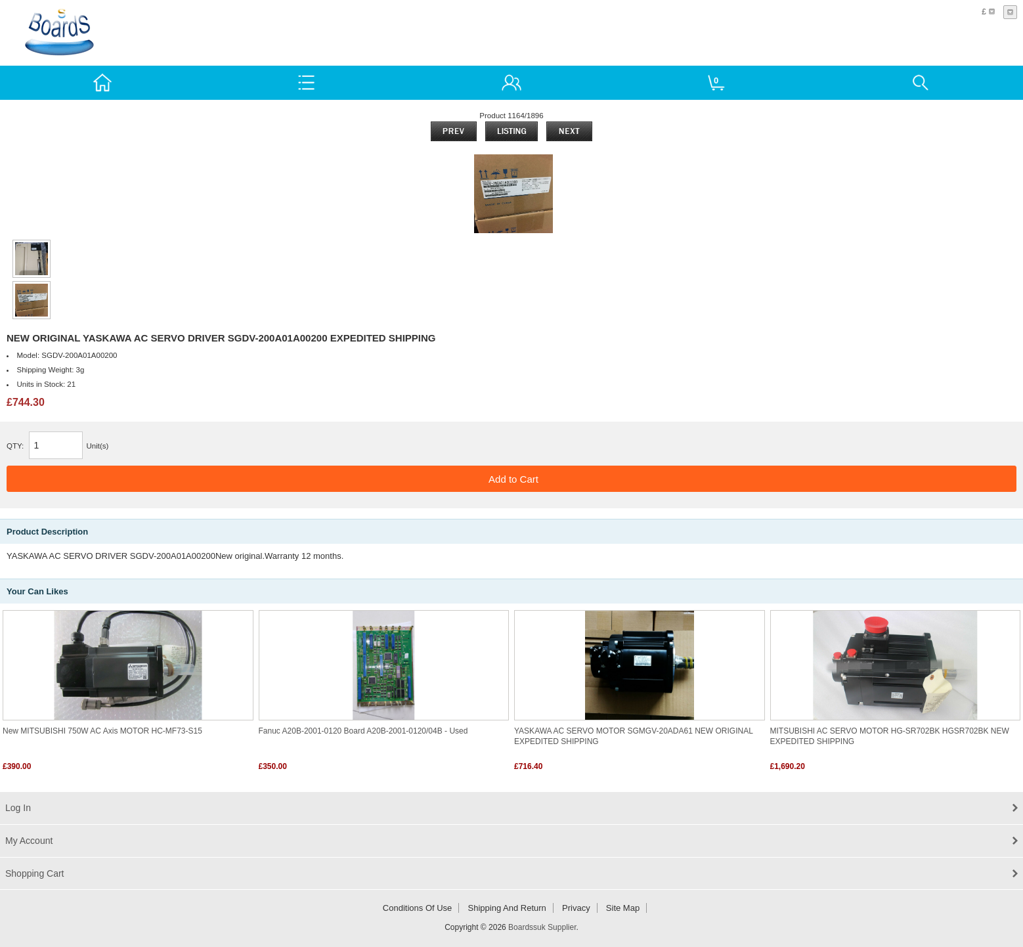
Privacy (576, 908)
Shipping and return (507, 908)
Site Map (623, 908)
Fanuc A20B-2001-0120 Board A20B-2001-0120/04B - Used (363, 731)
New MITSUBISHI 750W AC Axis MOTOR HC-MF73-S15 (102, 731)
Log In (18, 808)
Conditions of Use (417, 908)
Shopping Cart (34, 873)
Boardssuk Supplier (542, 927)
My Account (29, 840)
